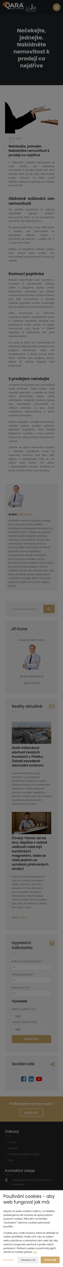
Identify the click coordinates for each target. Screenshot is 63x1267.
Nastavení (8, 1259)
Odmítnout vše (28, 1260)
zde (35, 1252)
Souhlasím (50, 1260)
